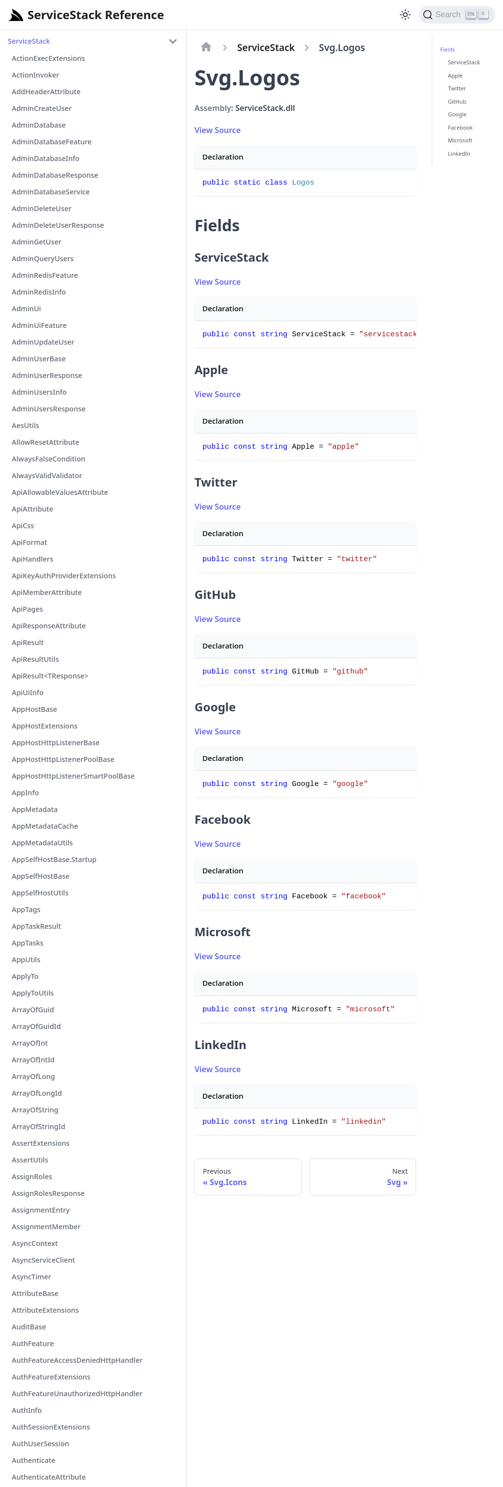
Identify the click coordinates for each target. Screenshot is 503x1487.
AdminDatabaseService (51, 191)
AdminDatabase (39, 125)
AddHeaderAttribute (46, 91)
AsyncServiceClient (43, 1260)
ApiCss (23, 525)
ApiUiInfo (28, 692)
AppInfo (25, 792)
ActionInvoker (35, 75)
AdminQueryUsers (43, 258)
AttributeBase (35, 1293)
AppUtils (26, 959)
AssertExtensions (41, 1143)
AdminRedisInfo (39, 292)
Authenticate (34, 1460)
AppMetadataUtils (42, 842)
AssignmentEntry (41, 1210)
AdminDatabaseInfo (46, 158)
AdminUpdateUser (43, 342)
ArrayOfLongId (37, 1093)
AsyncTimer (31, 1276)
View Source (218, 130)
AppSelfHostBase (40, 876)
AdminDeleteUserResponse (58, 225)
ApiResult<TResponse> (50, 675)
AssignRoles (32, 1176)
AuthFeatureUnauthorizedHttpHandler (77, 1393)
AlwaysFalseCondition (48, 458)
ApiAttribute (32, 509)
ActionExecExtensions (48, 58)
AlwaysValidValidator (47, 475)
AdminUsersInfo (39, 392)
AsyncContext (35, 1243)
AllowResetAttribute (46, 442)
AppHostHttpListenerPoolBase (63, 759)
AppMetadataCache (45, 826)
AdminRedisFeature (45, 275)
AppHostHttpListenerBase (56, 742)
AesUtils (25, 425)
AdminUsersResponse (48, 408)
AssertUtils (30, 1159)
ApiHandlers (32, 559)
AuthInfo (27, 1410)
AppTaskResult (36, 926)
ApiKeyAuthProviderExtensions (64, 575)
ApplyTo (25, 976)
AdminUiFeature (39, 325)
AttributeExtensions (45, 1310)
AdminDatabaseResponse (55, 175)
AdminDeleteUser (42, 208)
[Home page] (206, 47)
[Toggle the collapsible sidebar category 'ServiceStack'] (173, 41)
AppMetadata (34, 809)
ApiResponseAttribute (49, 625)
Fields (447, 49)
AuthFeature (33, 1343)
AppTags (26, 909)
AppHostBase (34, 709)
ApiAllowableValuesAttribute (60, 492)
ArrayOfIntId (33, 1059)
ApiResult (28, 642)
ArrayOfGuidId (36, 1026)
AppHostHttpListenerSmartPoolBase (73, 776)
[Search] (457, 15)
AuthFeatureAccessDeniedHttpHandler (77, 1360)
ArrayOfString (35, 1109)
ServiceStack (29, 41)
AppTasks (27, 942)
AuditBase (29, 1326)
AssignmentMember (46, 1226)
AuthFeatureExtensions (51, 1376)
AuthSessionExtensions (51, 1427)
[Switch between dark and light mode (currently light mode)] (405, 15)
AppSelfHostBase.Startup (54, 859)
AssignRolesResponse (48, 1193)
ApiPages (27, 609)
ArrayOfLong (33, 1076)
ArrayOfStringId (38, 1126)
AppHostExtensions (45, 725)
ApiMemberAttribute (47, 592)
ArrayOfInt (30, 1043)
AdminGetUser (36, 241)
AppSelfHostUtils (40, 892)
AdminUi (26, 308)
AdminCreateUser (42, 108)
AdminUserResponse (47, 375)
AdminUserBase (39, 358)
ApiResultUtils (35, 659)
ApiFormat (29, 542)
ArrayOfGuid (33, 1009)
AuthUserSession (40, 1443)
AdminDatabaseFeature (51, 141)
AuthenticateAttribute (49, 1477)
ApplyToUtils (33, 993)
